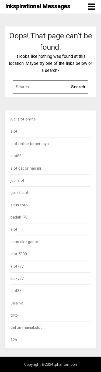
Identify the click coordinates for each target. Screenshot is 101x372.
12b (14, 339)
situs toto (19, 205)
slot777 (17, 266)
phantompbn (66, 364)
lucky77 (17, 278)
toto (14, 315)
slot (14, 131)
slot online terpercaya (30, 143)
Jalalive (17, 303)
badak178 (19, 217)
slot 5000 (19, 254)
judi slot (17, 180)
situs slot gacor (24, 241)
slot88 (16, 155)
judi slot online (23, 119)
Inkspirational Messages (37, 6)
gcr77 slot (19, 192)
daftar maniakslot (26, 327)
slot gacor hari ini (26, 168)
